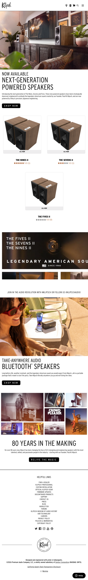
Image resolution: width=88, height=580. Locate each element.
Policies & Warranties (44, 521)
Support (44, 497)
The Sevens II (66, 160)
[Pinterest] (52, 528)
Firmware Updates (44, 492)
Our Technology (44, 514)
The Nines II (22, 160)
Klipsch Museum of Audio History (44, 511)
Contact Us (44, 499)
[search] (77, 5)
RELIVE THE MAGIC (44, 459)
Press (44, 501)
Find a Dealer (44, 482)
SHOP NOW (11, 105)
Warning (44, 571)
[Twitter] (36, 528)
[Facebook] (40, 528)
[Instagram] (44, 528)
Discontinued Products (44, 494)
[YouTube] (48, 528)
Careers (44, 516)
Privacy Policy (44, 518)
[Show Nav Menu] (82, 5)
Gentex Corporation (62, 562)
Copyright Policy (44, 523)
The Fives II (44, 216)
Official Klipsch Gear (44, 489)
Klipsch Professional (44, 485)
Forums (44, 509)
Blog (44, 504)
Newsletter (44, 506)
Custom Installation (44, 487)
